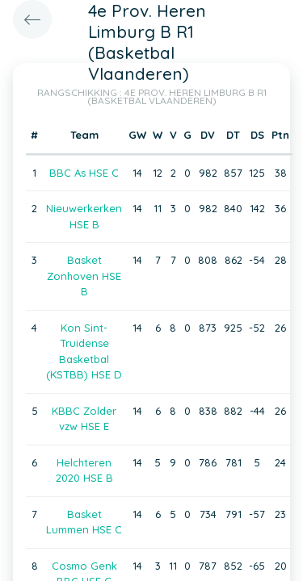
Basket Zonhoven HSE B (84, 275)
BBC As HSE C (84, 172)
